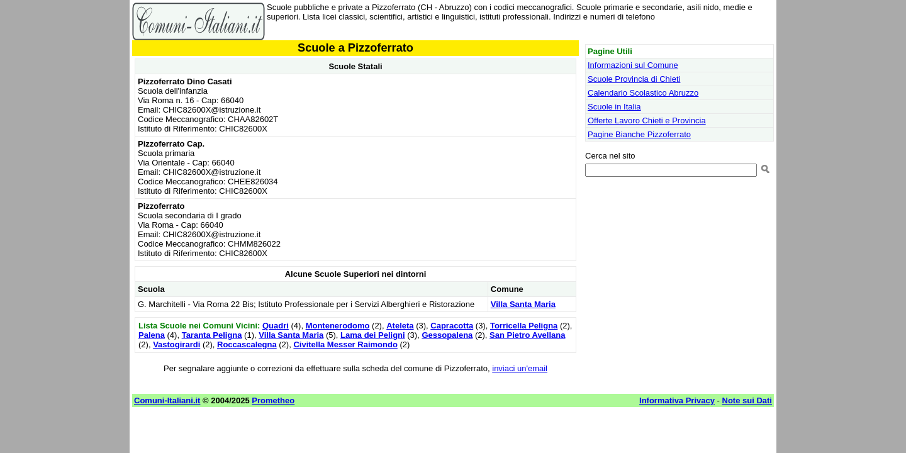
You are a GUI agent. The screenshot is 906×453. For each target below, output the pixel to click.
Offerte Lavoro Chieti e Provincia (647, 120)
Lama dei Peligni (372, 335)
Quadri (275, 325)
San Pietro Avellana (527, 335)
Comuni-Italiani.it (167, 400)
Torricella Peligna (523, 325)
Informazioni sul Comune (633, 65)
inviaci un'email (519, 368)
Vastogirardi (176, 344)
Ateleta (399, 325)
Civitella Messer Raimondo (345, 344)
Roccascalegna (247, 344)
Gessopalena (447, 335)
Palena (151, 335)
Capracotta (451, 325)
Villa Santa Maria (523, 304)
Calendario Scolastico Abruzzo (643, 93)
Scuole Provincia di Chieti (634, 79)
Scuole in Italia (614, 106)
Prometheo (273, 400)
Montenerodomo (338, 325)
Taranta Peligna (212, 335)
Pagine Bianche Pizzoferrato (639, 134)
